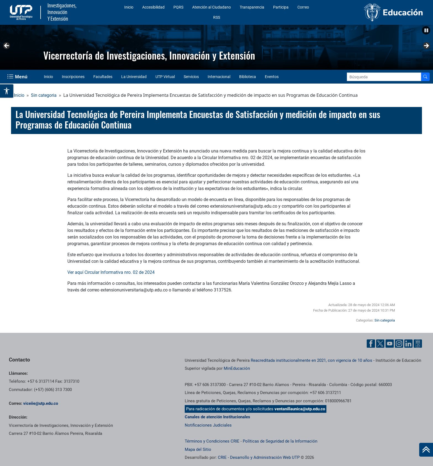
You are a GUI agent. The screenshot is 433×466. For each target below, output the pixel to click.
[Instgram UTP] (399, 343)
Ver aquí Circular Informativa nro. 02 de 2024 (111, 272)
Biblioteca (247, 76)
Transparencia (252, 7)
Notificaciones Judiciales (208, 425)
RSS (216, 17)
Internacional (219, 76)
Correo (303, 7)
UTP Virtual (165, 76)
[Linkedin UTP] (408, 343)
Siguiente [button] (426, 46)
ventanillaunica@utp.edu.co (299, 408)
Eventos (272, 76)
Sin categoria (44, 95)
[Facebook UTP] (371, 343)
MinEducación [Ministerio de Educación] (237, 368)
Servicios (191, 76)
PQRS (178, 7)
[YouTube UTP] (390, 343)
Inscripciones (73, 76)
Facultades (102, 76)
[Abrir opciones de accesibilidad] (7, 91)
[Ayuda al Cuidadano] (418, 343)
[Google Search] (384, 77)
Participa (281, 7)
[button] (426, 30)
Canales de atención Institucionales (217, 416)
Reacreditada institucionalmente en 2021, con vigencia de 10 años (311, 360)
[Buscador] (425, 77)
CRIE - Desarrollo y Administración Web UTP (259, 457)
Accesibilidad (153, 7)
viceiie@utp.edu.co (40, 403)
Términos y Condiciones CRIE (212, 441)
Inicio (128, 7)
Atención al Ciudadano (211, 7)
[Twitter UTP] (380, 343)
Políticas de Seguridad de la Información (280, 441)
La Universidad (134, 76)
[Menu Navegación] (17, 77)
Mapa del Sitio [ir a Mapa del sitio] (198, 449)
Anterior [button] (7, 46)
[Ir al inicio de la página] (426, 449)
